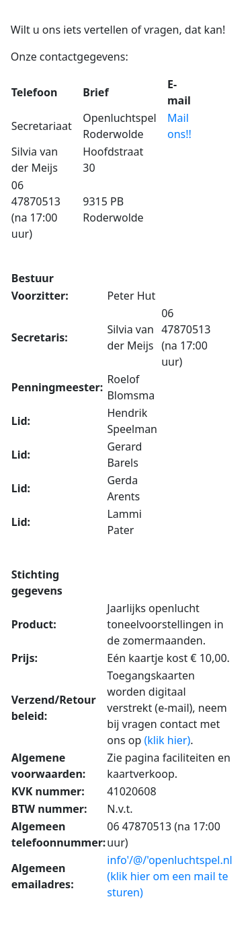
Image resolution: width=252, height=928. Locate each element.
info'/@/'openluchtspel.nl (169, 860)
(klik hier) (167, 740)
